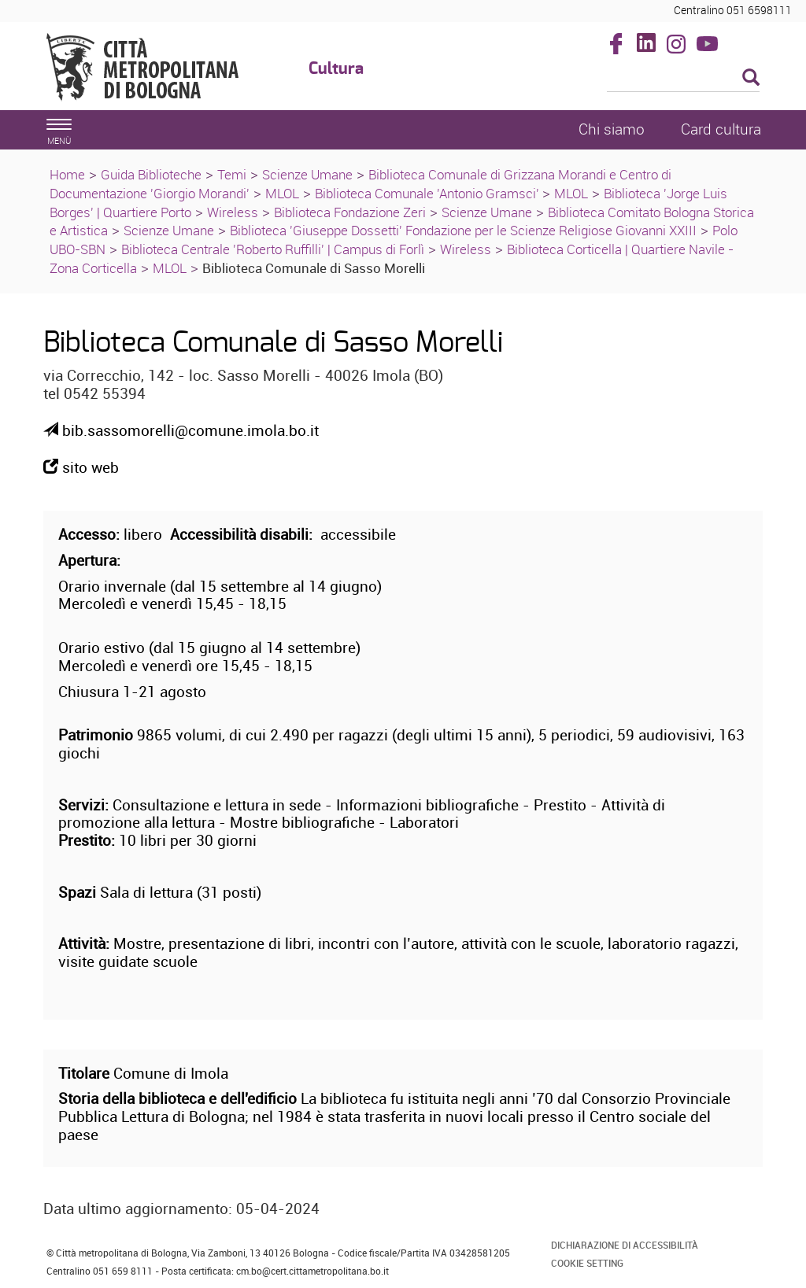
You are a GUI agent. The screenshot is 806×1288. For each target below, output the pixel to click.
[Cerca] (683, 78)
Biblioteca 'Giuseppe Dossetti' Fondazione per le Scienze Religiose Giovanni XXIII (463, 230)
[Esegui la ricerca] (751, 78)
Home (67, 174)
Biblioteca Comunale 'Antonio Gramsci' (428, 193)
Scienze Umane (307, 174)
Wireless (232, 212)
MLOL (282, 193)
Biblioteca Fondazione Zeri (350, 212)
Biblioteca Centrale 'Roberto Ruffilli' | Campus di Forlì (272, 249)
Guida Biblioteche (151, 174)
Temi (231, 174)
